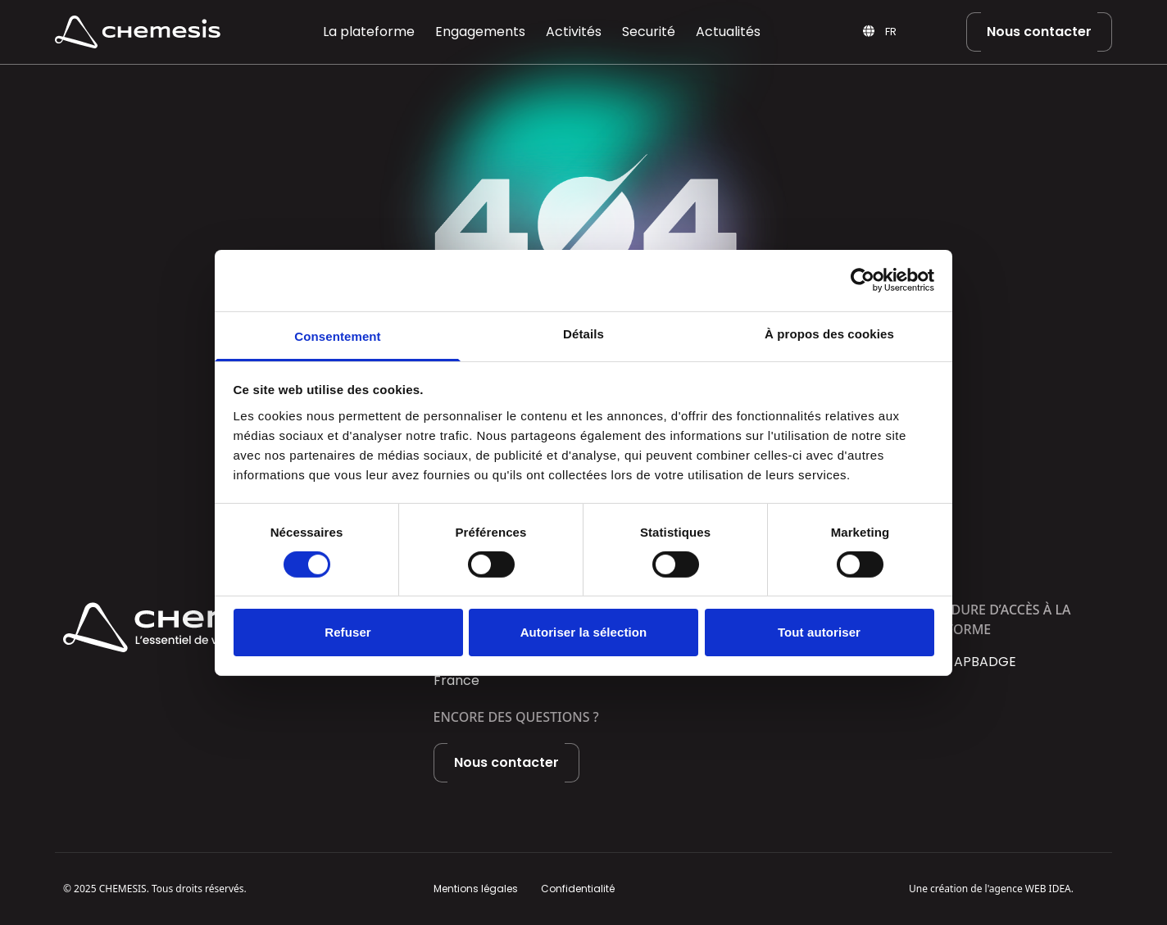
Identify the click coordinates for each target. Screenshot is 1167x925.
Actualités (728, 31)
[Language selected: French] (911, 32)
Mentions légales (476, 889)
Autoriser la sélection (583, 632)
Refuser (348, 632)
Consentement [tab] (337, 335)
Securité (648, 31)
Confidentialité (578, 889)
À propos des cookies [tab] (829, 333)
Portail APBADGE (962, 661)
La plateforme (369, 31)
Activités (574, 31)
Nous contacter (1039, 31)
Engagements (480, 31)
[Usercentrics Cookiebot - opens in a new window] (862, 280)
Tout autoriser (819, 632)
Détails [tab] (583, 333)
